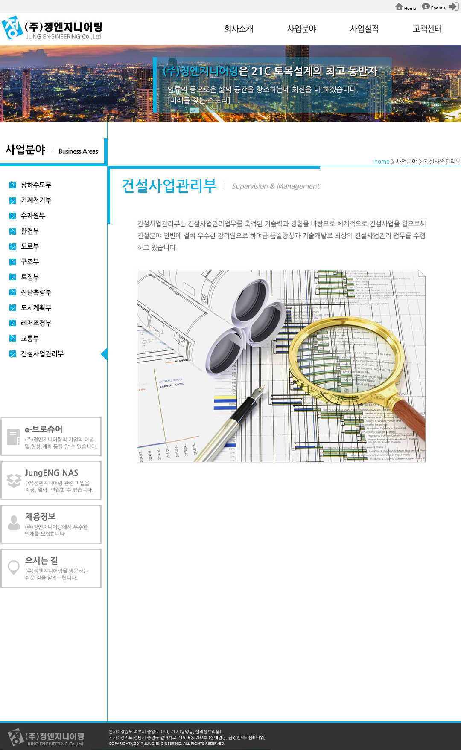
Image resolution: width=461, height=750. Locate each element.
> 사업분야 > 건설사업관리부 (426, 162)
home (382, 162)
